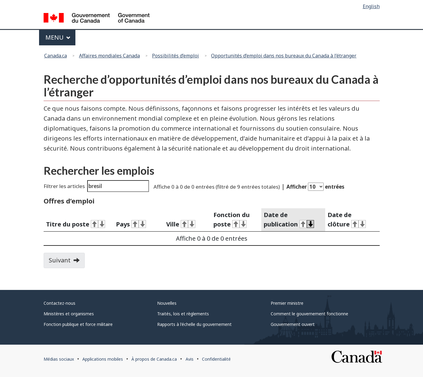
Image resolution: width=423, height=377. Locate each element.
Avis (189, 359)
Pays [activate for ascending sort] (131, 224)
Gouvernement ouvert (293, 324)
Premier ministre (287, 303)
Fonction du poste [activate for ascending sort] (231, 219)
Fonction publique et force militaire (78, 324)
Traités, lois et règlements (183, 314)
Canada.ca (55, 55)
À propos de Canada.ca (154, 359)
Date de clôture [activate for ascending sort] (347, 219)
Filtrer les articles (96, 186)
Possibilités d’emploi (175, 55)
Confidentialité (216, 359)
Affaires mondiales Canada (109, 55)
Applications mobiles (102, 359)
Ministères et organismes (69, 314)
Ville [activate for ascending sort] (180, 224)
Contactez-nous (59, 303)
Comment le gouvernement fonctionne (309, 314)
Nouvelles (167, 303)
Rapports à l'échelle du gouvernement (194, 324)
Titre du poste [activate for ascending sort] (75, 224)
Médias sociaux (59, 359)
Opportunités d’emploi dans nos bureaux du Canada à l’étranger (283, 55)
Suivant (67, 262)
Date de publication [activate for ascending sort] (289, 219)
